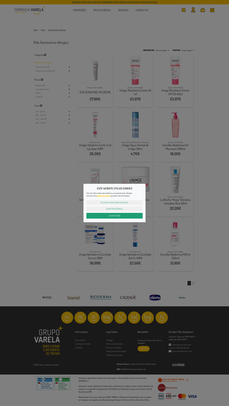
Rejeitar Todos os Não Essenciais (114, 202)
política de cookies (103, 196)
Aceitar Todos (114, 215)
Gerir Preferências (114, 209)
